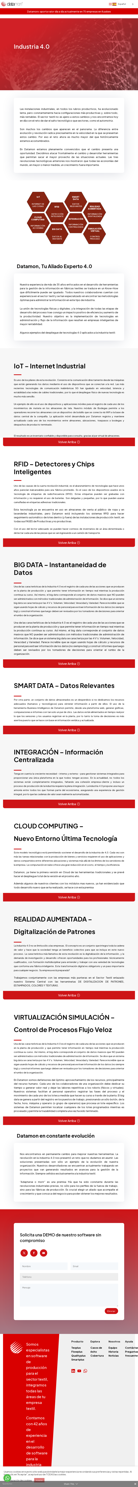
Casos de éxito (96, 1349)
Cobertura (97, 1355)
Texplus (76, 1347)
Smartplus (77, 1359)
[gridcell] (69, 436)
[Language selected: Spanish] (123, 744)
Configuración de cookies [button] (18, 1480)
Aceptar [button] (39, 1480)
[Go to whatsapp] (7, 1478)
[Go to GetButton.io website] (7, 1484)
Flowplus (76, 1351)
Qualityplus (78, 1355)
